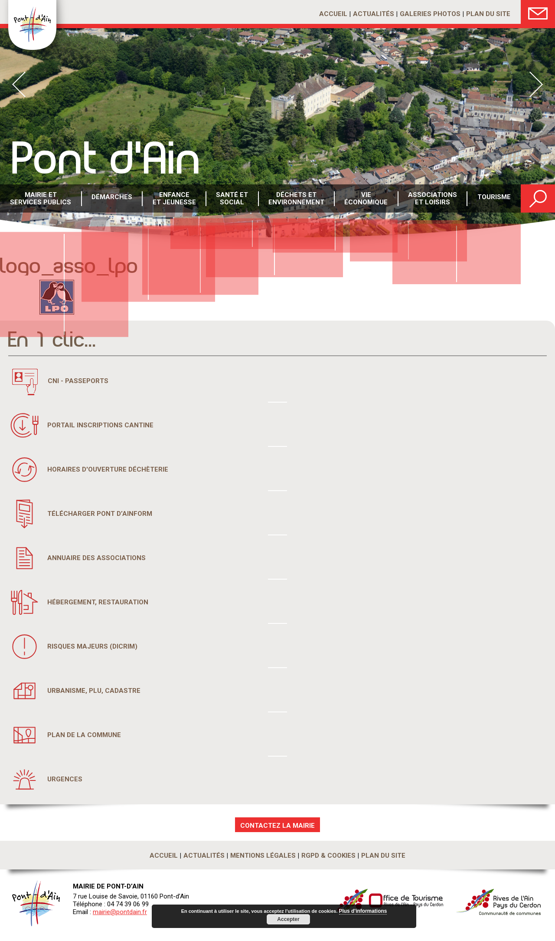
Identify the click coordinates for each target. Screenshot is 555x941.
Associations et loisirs (431, 199)
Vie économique (365, 199)
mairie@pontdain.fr (120, 912)
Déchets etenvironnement (295, 199)
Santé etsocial (230, 199)
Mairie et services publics (40, 199)
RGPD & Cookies (328, 855)
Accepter (288, 919)
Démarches (110, 199)
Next (536, 84)
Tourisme (493, 199)
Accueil (333, 14)
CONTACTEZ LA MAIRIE (277, 826)
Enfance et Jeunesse (173, 199)
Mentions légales (263, 855)
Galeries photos (430, 14)
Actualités (373, 14)
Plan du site (488, 14)
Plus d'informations (363, 911)
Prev (19, 84)
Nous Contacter (538, 12)
